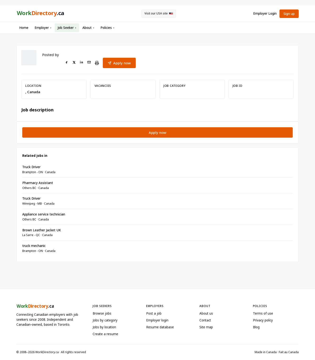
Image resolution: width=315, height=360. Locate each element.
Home (23, 28)
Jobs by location (104, 327)
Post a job (154, 313)
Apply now (119, 63)
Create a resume (105, 334)
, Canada (32, 91)
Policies (107, 28)
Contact (205, 320)
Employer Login (265, 13)
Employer (43, 28)
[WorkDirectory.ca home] (40, 13)
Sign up (289, 14)
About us (206, 313)
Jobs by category (105, 320)
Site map (206, 327)
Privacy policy (263, 320)
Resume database (160, 327)
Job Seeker (67, 28)
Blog (256, 327)
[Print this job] (97, 63)
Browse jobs (102, 313)
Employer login (157, 320)
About (88, 28)
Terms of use (263, 313)
